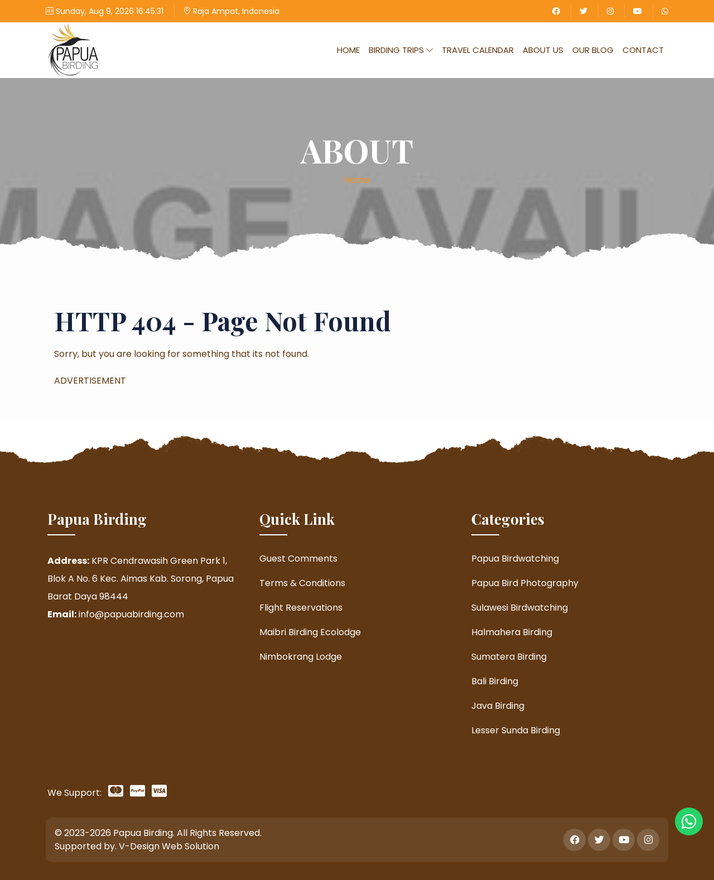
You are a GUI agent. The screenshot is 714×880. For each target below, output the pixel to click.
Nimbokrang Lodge (300, 656)
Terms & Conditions (302, 583)
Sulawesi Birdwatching (519, 607)
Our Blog (593, 50)
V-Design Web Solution (169, 846)
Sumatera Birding (509, 656)
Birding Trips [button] (401, 50)
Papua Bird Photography (524, 583)
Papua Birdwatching (515, 558)
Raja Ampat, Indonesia (231, 11)
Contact (643, 50)
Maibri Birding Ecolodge (310, 632)
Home (348, 50)
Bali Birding (494, 681)
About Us (543, 50)
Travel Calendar (478, 50)
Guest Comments (298, 558)
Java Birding (497, 705)
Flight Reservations (300, 607)
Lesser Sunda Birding (515, 730)
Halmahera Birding (511, 632)
